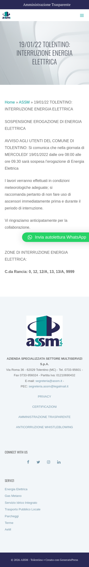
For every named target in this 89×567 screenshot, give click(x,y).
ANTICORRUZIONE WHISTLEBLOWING (44, 427)
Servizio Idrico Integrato (21, 502)
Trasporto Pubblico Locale (23, 509)
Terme (9, 523)
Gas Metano (13, 496)
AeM (8, 529)
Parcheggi (12, 516)
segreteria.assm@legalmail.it (48, 386)
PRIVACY (44, 396)
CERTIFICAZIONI (44, 406)
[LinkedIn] (59, 462)
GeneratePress (69, 560)
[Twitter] (38, 462)
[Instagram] (49, 462)
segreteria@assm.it (48, 381)
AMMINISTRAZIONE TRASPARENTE (45, 417)
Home (10, 102)
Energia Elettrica (16, 489)
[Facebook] (28, 462)
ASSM (24, 102)
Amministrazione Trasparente (47, 4)
